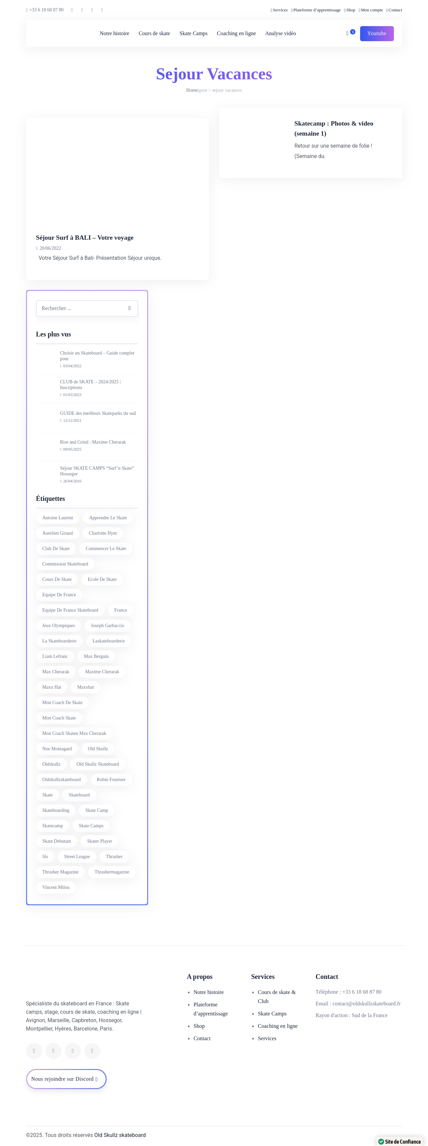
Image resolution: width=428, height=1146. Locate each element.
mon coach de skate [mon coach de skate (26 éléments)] (62, 702)
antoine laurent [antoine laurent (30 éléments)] (57, 517)
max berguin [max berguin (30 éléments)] (96, 656)
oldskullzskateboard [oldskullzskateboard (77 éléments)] (61, 779)
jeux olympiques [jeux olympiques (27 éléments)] (58, 625)
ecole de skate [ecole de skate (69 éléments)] (102, 579)
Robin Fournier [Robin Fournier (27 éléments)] (111, 779)
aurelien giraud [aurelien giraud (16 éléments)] (57, 533)
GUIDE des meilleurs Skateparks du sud (98, 413)
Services (280, 9)
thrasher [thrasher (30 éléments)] (114, 856)
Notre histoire (113, 33)
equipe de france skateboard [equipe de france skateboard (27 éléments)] (70, 610)
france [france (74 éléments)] (120, 610)
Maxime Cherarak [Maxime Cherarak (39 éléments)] (102, 671)
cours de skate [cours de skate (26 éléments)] (57, 579)
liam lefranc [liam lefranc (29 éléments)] (55, 656)
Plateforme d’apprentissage (317, 9)
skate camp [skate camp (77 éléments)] (96, 810)
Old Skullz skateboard (120, 1135)
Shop (350, 9)
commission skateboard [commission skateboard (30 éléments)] (65, 563)
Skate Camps (193, 33)
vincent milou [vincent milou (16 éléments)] (56, 887)
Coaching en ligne (235, 33)
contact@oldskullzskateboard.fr (366, 1003)
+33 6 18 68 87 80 (45, 10)
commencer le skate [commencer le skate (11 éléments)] (106, 548)
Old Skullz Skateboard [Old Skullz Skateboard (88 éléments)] (98, 764)
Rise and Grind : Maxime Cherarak (93, 442)
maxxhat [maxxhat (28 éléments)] (85, 687)
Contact (395, 9)
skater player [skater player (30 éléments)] (99, 841)
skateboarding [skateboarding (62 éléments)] (56, 810)
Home (192, 90)
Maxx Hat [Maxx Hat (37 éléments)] (51, 687)
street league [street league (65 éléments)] (77, 856)
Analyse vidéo (279, 33)
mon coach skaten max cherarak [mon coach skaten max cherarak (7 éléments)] (74, 733)
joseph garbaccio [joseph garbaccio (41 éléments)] (107, 625)
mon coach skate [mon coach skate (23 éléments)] (59, 717)
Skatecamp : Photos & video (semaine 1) (354, 132)
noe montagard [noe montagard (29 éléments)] (57, 748)
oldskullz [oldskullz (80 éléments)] (51, 764)
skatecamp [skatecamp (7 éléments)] (52, 825)
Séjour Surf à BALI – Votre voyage (101, 237)
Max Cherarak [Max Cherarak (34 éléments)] (55, 671)
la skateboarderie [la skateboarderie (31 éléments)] (59, 640)
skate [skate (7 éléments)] (47, 794)
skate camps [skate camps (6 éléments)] (91, 825)
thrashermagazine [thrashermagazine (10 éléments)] (112, 871)
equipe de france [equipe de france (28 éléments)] (59, 594)
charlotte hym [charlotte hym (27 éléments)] (103, 533)
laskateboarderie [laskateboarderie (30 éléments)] (109, 640)
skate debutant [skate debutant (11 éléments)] (56, 841)
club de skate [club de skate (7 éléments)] (56, 548)
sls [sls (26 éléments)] (45, 856)
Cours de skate (153, 33)
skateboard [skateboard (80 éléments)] (79, 794)
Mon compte (372, 9)
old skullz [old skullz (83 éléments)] (98, 748)
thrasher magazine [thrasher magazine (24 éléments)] (60, 871)
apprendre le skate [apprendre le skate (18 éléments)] (108, 517)
